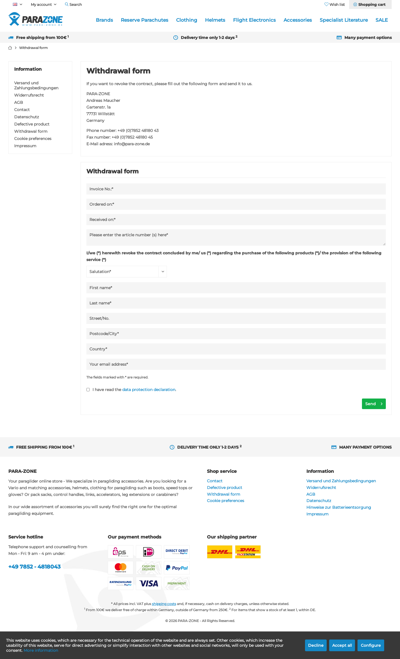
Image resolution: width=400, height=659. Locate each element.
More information (41, 650)
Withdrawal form (31, 131)
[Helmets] (215, 20)
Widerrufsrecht (29, 95)
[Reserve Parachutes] (144, 20)
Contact (22, 109)
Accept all (342, 645)
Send (373, 402)
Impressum (25, 145)
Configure (371, 645)
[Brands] (104, 20)
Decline (316, 645)
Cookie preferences (32, 138)
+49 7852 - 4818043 (34, 567)
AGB (18, 102)
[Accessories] (298, 20)
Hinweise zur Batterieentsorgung (338, 507)
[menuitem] (370, 4)
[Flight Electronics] (254, 20)
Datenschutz (26, 116)
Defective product (31, 124)
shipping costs (164, 604)
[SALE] (382, 20)
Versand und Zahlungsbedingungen (36, 85)
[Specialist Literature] (344, 20)
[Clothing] (186, 20)
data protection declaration (148, 389)
